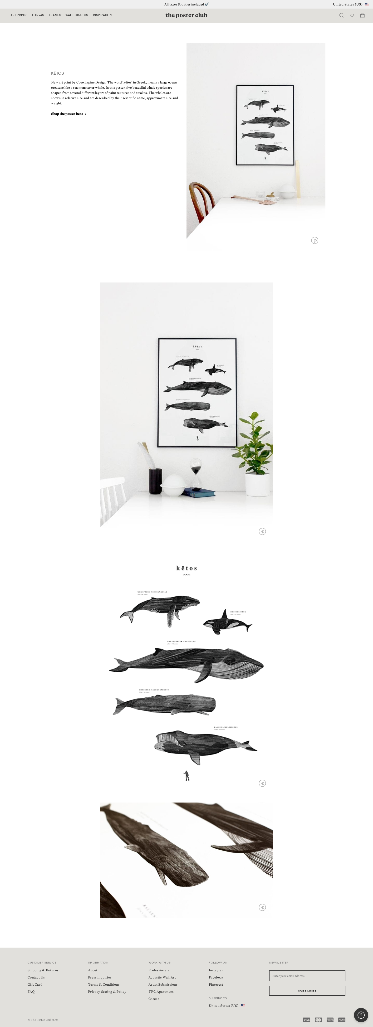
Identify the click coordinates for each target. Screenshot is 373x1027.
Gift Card (35, 984)
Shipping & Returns (43, 970)
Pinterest (216, 984)
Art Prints (18, 15)
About (93, 970)
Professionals (158, 970)
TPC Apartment (161, 991)
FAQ (31, 991)
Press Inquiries (99, 977)
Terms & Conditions (103, 984)
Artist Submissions (162, 984)
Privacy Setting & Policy (107, 991)
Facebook (216, 977)
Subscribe (307, 990)
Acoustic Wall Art (162, 977)
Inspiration (102, 15)
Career (153, 998)
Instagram (217, 970)
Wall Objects (76, 15)
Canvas (38, 15)
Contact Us (36, 977)
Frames (55, 15)
